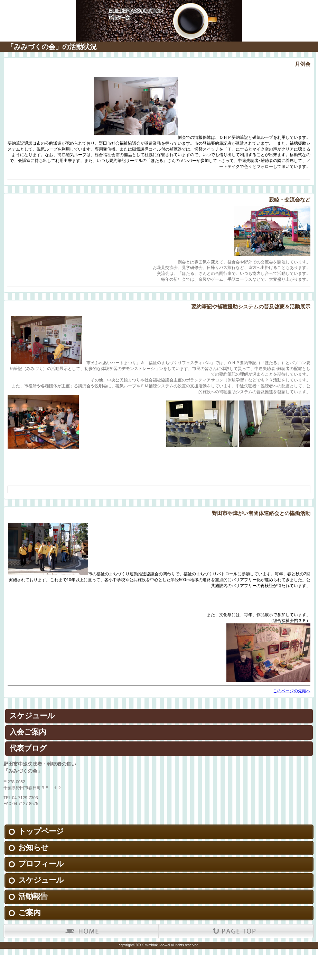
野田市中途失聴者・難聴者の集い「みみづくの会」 (159, 10)
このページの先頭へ (291, 690)
